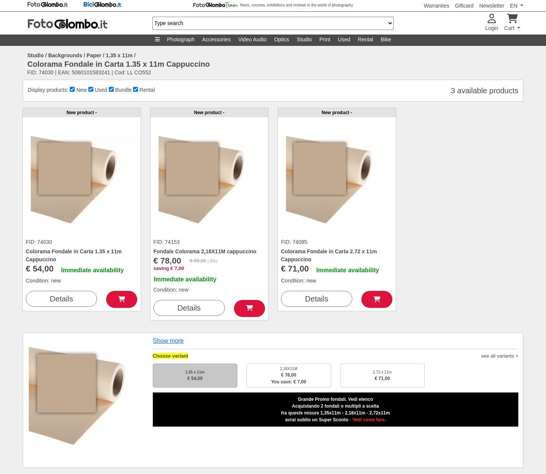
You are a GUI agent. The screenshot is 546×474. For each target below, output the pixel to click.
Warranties (436, 6)
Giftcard (464, 6)
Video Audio (252, 39)
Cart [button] (511, 22)
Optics (281, 39)
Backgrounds (65, 55)
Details (61, 299)
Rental (365, 39)
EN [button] (514, 6)
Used (344, 39)
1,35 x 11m (119, 55)
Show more (168, 340)
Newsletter (491, 6)
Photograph (181, 39)
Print (324, 39)
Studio (304, 39)
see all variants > (499, 356)
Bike (386, 39)
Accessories (216, 39)
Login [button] (491, 22)
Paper (93, 55)
